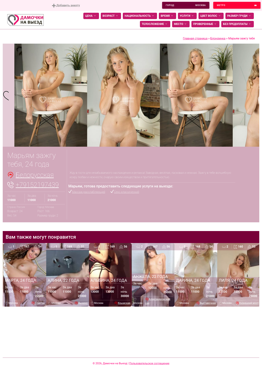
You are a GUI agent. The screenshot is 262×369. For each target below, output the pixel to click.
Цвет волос (211, 16)
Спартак (40, 303)
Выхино (83, 303)
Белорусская (35, 175)
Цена (91, 16)
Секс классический (126, 192)
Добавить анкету (66, 5)
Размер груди (239, 16)
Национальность (140, 16)
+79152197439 (37, 185)
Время (167, 16)
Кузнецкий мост (249, 303)
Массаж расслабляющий (88, 192)
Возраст (111, 16)
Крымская (124, 303)
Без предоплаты (237, 24)
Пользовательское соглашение (149, 363)
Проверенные (205, 24)
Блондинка (217, 38)
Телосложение (155, 24)
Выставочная (208, 303)
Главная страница (195, 38)
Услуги (187, 16)
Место (181, 24)
